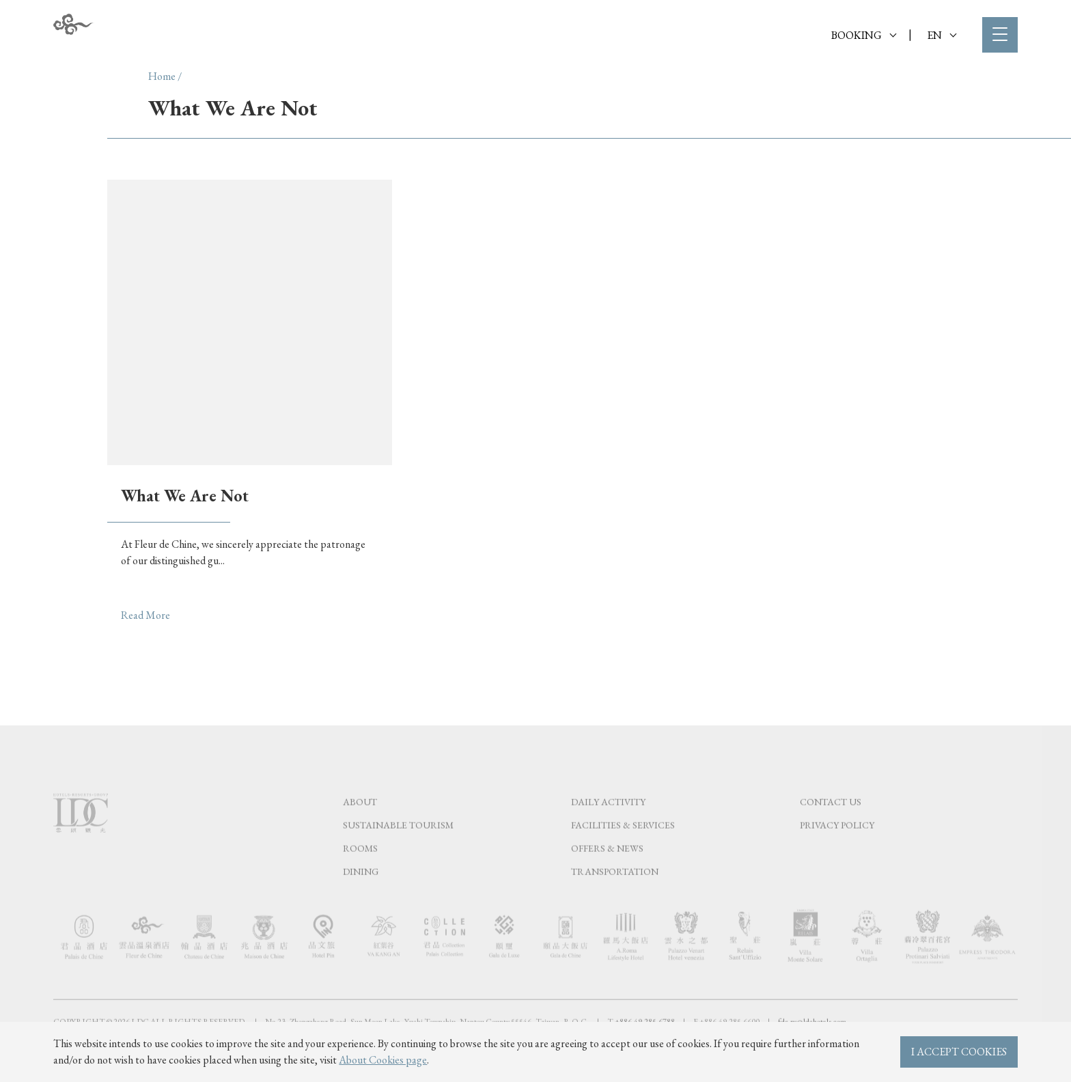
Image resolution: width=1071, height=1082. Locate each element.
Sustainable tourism (398, 853)
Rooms (360, 876)
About (360, 830)
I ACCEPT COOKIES (959, 1051)
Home (162, 76)
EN (941, 35)
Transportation (614, 899)
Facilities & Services (623, 853)
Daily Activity (608, 830)
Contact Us (830, 830)
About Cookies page (383, 1060)
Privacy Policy (837, 853)
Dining (360, 899)
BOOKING (863, 35)
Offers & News (607, 876)
